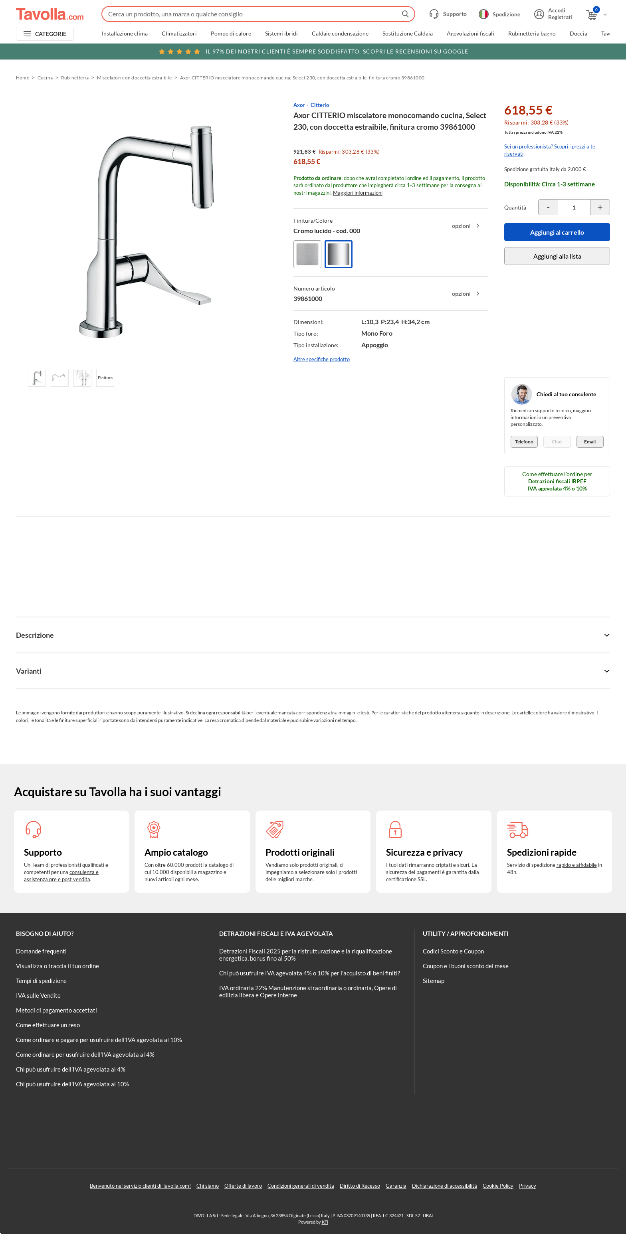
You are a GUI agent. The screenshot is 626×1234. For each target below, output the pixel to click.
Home (22, 78)
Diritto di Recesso (360, 1186)
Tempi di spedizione (41, 980)
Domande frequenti (41, 951)
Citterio (320, 105)
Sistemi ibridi (281, 33)
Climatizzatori (179, 33)
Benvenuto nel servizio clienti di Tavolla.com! (140, 1186)
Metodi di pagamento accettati (56, 1010)
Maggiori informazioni (357, 193)
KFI (325, 1221)
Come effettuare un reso (48, 1024)
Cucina (45, 78)
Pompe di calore (231, 33)
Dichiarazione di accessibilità (444, 1186)
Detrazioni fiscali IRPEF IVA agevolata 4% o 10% (557, 485)
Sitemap (433, 980)
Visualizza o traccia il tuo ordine (57, 965)
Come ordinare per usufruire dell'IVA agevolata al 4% (85, 1054)
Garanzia (396, 1186)
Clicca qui (554, 50)
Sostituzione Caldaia (407, 33)
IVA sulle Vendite (38, 995)
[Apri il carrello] (597, 15)
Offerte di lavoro (243, 1186)
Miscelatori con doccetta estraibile (134, 78)
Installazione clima (125, 33)
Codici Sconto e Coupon (453, 951)
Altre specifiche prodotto (321, 359)
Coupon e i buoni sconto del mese (466, 965)
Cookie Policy (498, 1186)
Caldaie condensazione (340, 33)
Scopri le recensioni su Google (313, 51)
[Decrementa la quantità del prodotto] (548, 207)
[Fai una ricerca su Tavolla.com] (258, 14)
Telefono (524, 442)
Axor (299, 105)
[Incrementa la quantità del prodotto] (600, 207)
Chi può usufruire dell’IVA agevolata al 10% (72, 1084)
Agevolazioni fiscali (470, 33)
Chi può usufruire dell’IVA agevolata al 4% (70, 1069)
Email (590, 442)
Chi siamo (207, 1186)
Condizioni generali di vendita (300, 1186)
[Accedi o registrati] (552, 14)
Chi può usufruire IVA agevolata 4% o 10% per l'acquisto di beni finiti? (309, 973)
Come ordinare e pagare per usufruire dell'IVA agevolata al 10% (99, 1039)
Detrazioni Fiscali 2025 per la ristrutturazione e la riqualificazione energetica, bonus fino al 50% (305, 954)
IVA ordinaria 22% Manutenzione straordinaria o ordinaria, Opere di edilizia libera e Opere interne (308, 991)
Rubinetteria (75, 78)
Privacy (527, 1186)
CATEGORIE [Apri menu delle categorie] (51, 33)
